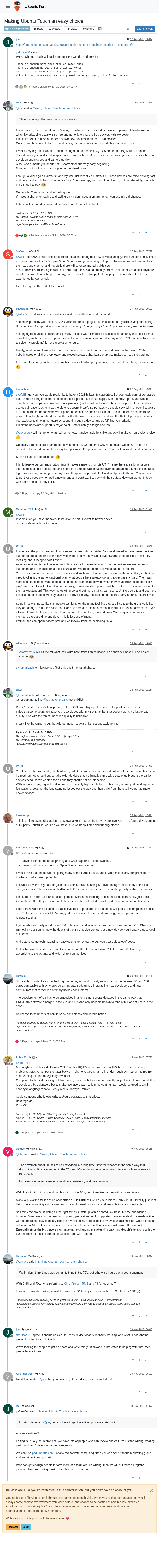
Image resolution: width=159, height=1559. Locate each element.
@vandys (35, 1256)
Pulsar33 (21, 1057)
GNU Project (72, 1283)
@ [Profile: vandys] (22, 1261)
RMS (85, 1283)
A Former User (25, 847)
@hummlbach (39, 643)
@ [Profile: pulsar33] (23, 1335)
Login (26, 1526)
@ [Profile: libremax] (23, 1154)
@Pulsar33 (29, 1329)
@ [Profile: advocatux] (24, 432)
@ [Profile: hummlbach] (25, 667)
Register (13, 1526)
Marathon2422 (24, 509)
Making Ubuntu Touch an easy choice (57, 108)
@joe (28, 102)
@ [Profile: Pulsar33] (23, 52)
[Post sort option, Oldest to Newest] (128, 29)
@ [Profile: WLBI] (21, 394)
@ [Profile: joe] (19, 108)
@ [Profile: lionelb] (21, 1469)
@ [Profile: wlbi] (20, 257)
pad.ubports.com (43, 1453)
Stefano (20, 251)
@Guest (28, 1406)
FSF (97, 1283)
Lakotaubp (22, 815)
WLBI (19, 102)
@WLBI (33, 251)
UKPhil (20, 546)
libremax (21, 975)
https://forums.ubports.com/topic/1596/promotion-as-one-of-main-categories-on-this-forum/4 (74, 44)
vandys (20, 1148)
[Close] (151, 1490)
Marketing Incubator (17, 28)
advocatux (22, 308)
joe (18, 39)
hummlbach (23, 389)
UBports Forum (37, 7)
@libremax (34, 1148)
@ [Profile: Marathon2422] (54, 699)
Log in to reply (145, 28)
